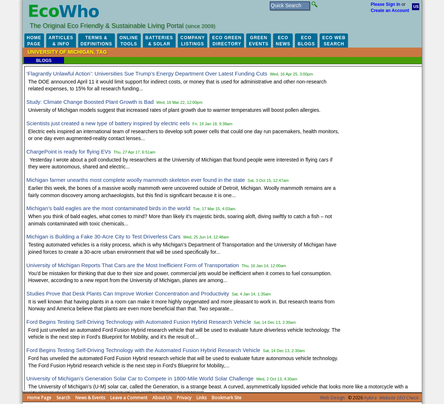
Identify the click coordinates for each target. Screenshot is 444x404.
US (416, 6)
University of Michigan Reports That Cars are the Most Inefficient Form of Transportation (133, 265)
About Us (162, 398)
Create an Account (390, 10)
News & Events (90, 398)
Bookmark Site (226, 398)
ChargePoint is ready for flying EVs (69, 151)
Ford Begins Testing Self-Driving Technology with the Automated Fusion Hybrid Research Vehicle (143, 350)
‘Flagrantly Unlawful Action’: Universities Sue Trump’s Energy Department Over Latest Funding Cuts (147, 73)
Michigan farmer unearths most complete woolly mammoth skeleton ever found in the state (136, 180)
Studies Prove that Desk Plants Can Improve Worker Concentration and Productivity (128, 293)
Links (201, 398)
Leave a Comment (128, 398)
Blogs (44, 60)
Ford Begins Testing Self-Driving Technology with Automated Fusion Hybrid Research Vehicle (139, 322)
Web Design (332, 398)
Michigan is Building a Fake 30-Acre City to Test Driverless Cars (104, 236)
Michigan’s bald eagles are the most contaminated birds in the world (109, 208)
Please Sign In (385, 4)
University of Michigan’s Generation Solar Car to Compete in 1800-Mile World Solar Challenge (140, 378)
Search (63, 398)
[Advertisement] (386, 178)
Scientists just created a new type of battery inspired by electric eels (108, 123)
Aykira (370, 398)
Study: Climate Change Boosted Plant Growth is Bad (90, 102)
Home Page (39, 398)
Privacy (184, 398)
